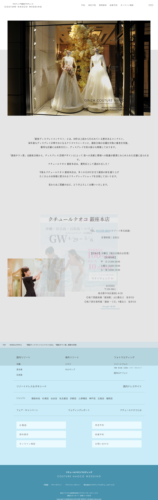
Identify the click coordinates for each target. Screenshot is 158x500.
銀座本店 (36, 399)
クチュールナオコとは (131, 410)
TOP (4, 345)
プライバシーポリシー (73, 479)
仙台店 (54, 399)
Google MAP (109, 306)
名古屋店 (63, 399)
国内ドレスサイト (132, 386)
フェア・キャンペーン (27, 410)
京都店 (73, 399)
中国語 (46, 479)
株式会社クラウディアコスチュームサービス (99, 479)
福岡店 (109, 399)
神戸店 (92, 399)
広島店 (101, 399)
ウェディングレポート (79, 410)
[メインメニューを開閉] (151, 5)
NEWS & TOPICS (16, 345)
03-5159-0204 (103, 230)
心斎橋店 (83, 399)
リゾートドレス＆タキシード (31, 386)
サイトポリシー (56, 479)
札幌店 (45, 399)
